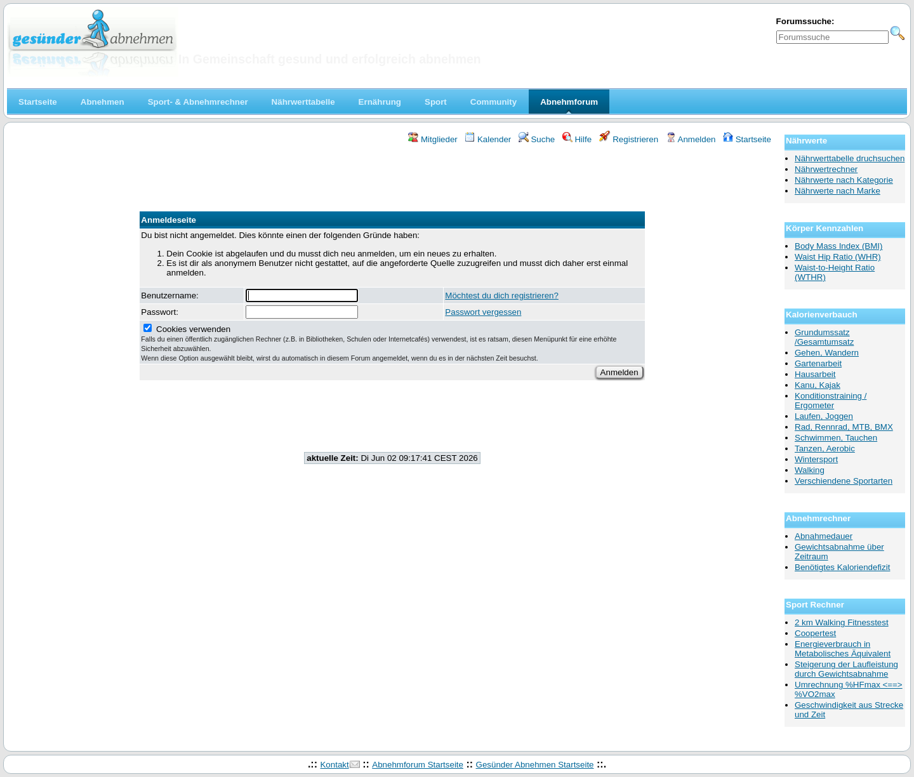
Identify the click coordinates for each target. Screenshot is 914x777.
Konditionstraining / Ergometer (830, 400)
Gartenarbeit (818, 363)
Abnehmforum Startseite (417, 764)
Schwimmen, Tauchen (836, 437)
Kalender (488, 139)
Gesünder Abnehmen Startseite (535, 764)
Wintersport (816, 459)
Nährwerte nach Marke (837, 191)
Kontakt (334, 764)
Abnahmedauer (823, 536)
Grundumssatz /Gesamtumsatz (824, 337)
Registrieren (629, 139)
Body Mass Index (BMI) (839, 246)
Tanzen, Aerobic (825, 448)
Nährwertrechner (826, 169)
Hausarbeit (815, 374)
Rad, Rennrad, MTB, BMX (844, 427)
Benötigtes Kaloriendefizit (842, 567)
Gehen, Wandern (827, 352)
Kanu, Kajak (817, 385)
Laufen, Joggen (824, 416)
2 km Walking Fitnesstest (842, 622)
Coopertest (815, 633)
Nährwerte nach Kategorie (844, 180)
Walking (810, 470)
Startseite (747, 139)
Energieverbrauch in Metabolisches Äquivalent (843, 648)
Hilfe (577, 139)
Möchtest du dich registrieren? (502, 295)
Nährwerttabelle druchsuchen (849, 158)
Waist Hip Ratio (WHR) (838, 257)
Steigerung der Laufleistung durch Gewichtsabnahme (846, 669)
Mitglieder (432, 139)
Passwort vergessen (483, 312)
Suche (537, 139)
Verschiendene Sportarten (843, 481)
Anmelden (691, 139)
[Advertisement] (392, 179)
